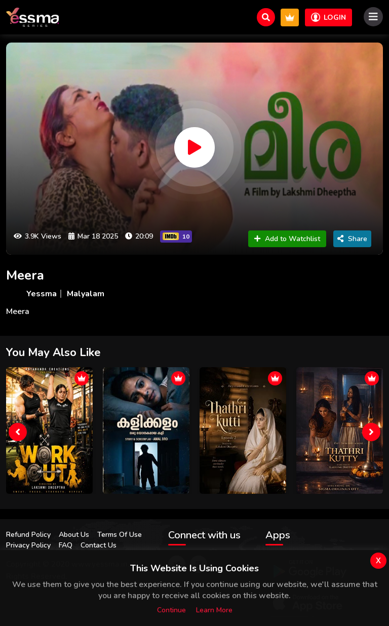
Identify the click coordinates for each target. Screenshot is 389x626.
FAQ (65, 545)
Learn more (214, 610)
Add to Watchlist (287, 239)
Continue (171, 610)
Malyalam (85, 293)
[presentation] (18, 432)
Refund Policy (28, 534)
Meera (25, 275)
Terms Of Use (119, 534)
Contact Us (98, 545)
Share (352, 239)
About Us (74, 534)
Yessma (41, 293)
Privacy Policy (28, 545)
